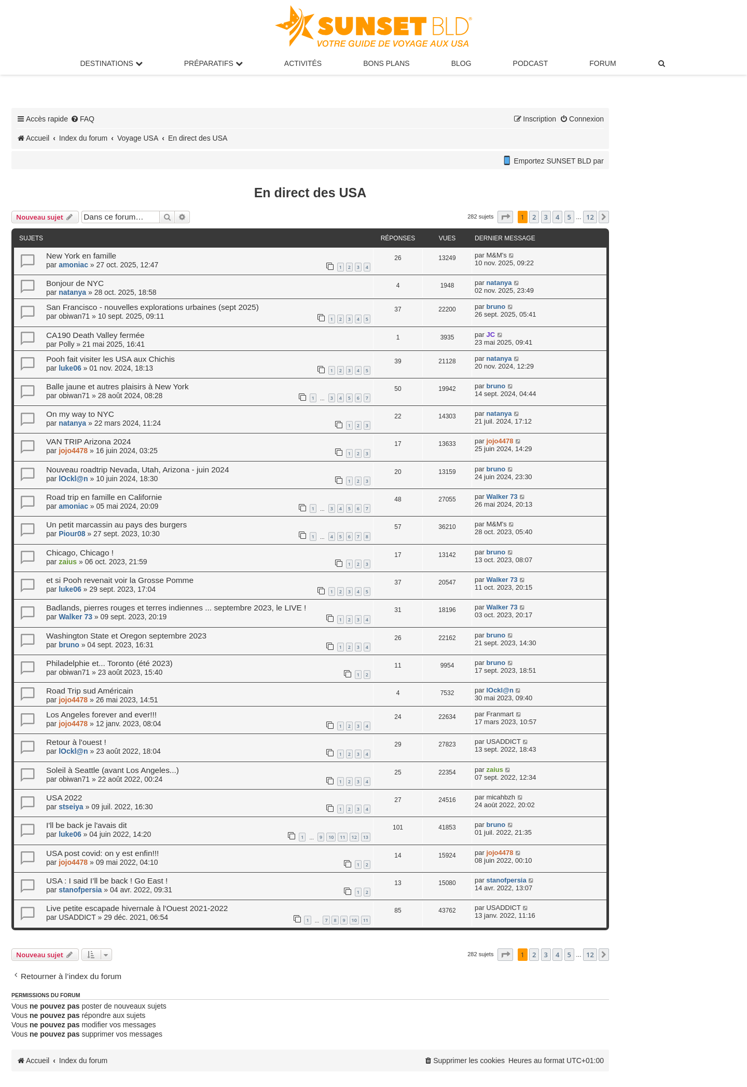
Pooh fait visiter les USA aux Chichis (110, 359)
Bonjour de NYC (75, 283)
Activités (303, 63)
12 (354, 837)
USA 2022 (64, 797)
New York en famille (81, 255)
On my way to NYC (80, 414)
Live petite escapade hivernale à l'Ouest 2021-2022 (137, 908)
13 (365, 837)
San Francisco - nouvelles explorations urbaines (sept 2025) (152, 307)
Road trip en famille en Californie (104, 497)
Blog (461, 63)
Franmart (500, 714)
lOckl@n (73, 478)
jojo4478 (73, 450)
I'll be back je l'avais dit (86, 825)
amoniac (73, 265)
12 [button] (590, 217)
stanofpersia (80, 890)
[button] (505, 217)
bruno (495, 306)
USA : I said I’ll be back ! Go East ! (107, 880)
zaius (68, 562)
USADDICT (503, 741)
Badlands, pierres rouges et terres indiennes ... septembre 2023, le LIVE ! (176, 607)
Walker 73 (501, 496)
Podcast (530, 63)
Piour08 (72, 533)
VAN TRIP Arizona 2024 (88, 441)
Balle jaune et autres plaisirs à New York (117, 386)
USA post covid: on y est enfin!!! (102, 853)
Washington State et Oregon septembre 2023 (126, 635)
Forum (602, 63)
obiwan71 (74, 316)
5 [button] (569, 217)
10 (331, 837)
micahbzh (500, 797)
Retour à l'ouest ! (76, 742)
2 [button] (534, 217)
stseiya (71, 807)
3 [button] (546, 217)
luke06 (70, 368)
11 (342, 837)
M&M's (496, 255)
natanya (72, 292)
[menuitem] (662, 63)
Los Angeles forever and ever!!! (101, 714)
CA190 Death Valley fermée (95, 335)
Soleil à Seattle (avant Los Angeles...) (112, 770)
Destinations (111, 63)
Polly (66, 344)
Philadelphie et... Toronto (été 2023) (109, 663)
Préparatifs (213, 63)
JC (490, 334)
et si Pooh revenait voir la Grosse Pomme (119, 580)
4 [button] (557, 217)
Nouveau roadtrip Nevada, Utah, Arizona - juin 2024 (137, 469)
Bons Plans (386, 63)
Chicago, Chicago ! (80, 552)
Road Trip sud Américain (89, 690)
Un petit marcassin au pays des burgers (116, 524)
